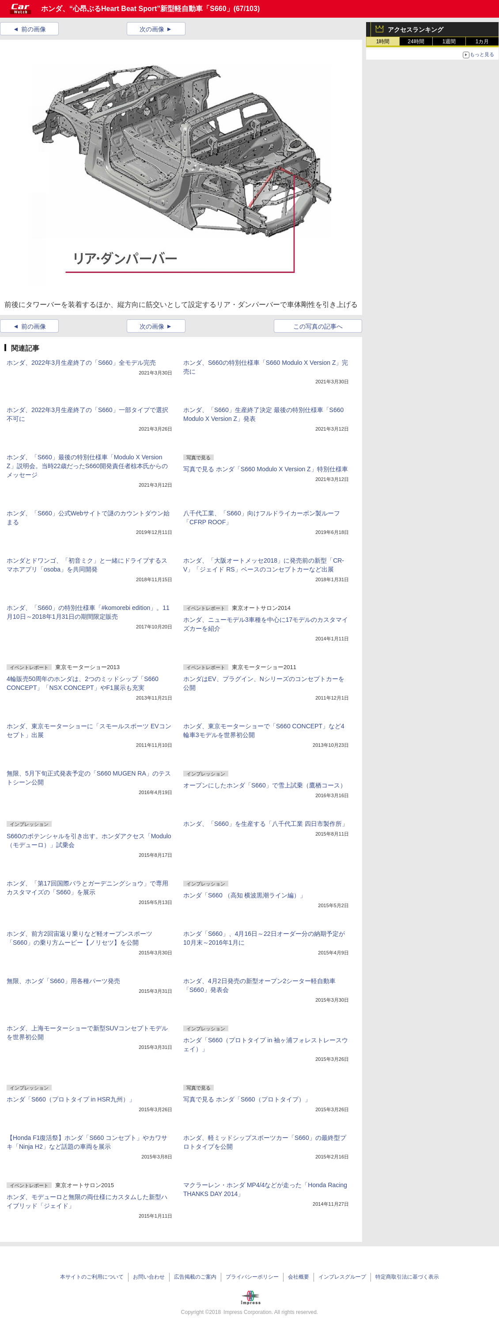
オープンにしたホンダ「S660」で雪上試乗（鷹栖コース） (264, 785)
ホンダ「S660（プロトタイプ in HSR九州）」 (71, 1099)
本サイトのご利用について (92, 1277)
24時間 (416, 41)
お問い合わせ (149, 1277)
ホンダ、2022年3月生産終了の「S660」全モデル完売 (81, 362)
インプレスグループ (342, 1277)
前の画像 (33, 29)
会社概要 (298, 1277)
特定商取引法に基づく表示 (407, 1277)
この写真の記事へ (318, 326)
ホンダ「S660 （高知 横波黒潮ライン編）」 (244, 895)
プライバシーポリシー (252, 1277)
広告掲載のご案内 (195, 1277)
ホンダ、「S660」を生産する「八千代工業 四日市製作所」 (265, 823)
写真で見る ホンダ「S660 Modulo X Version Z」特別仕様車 (265, 469)
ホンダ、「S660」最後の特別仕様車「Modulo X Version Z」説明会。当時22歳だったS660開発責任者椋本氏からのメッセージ (87, 466)
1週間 (449, 41)
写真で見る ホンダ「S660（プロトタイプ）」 (247, 1099)
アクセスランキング (415, 29)
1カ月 (482, 41)
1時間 (383, 41)
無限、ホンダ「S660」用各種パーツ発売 (63, 980)
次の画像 (152, 29)
